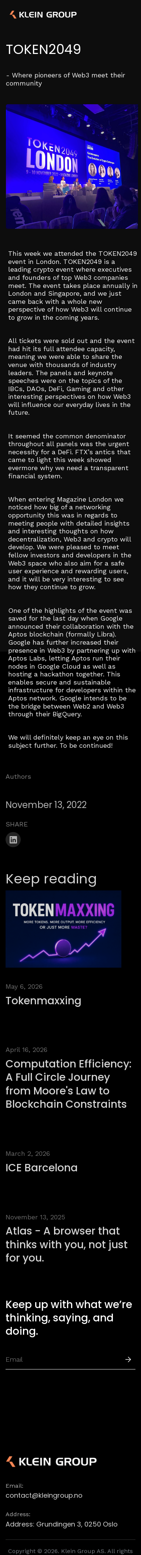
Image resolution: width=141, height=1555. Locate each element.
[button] (127, 14)
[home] (31, 15)
